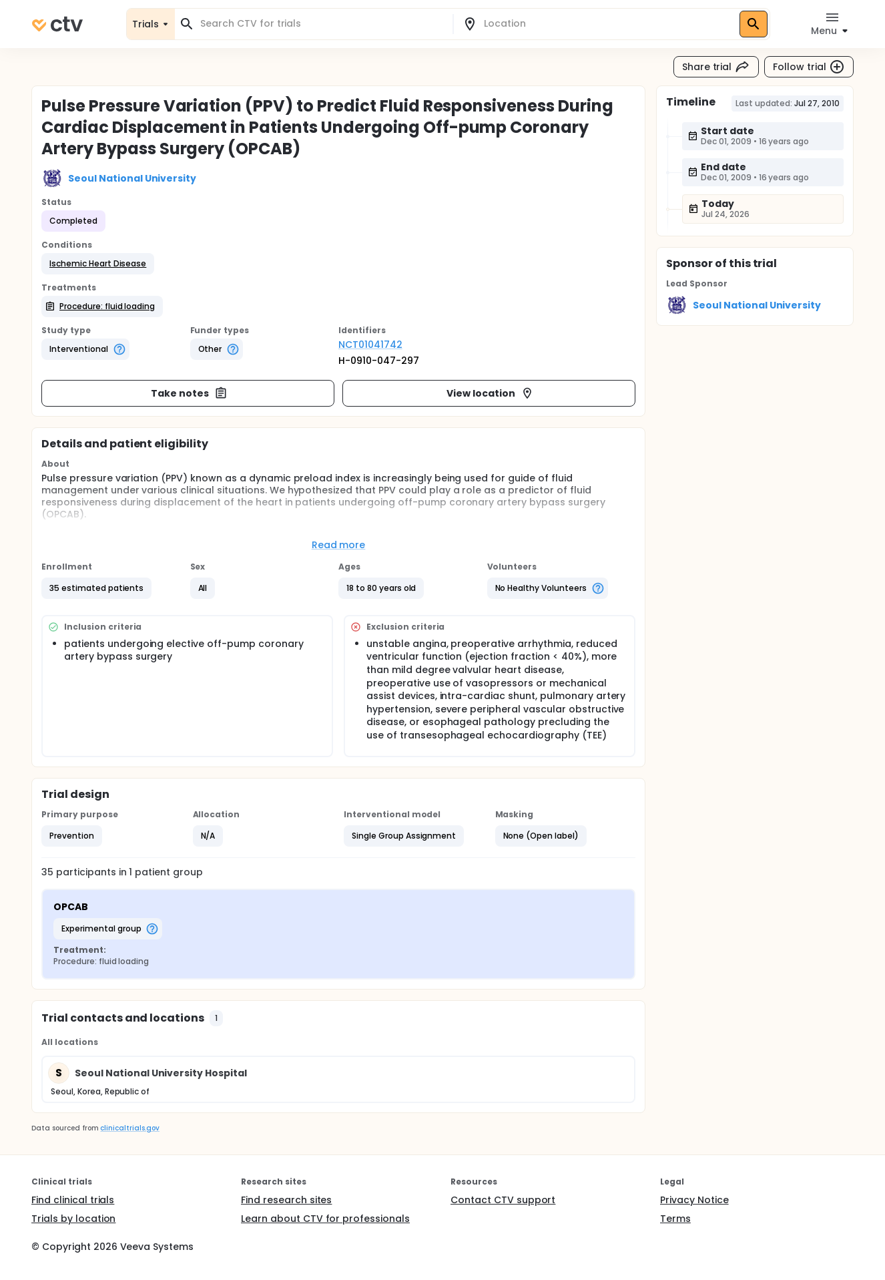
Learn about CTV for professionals (325, 1219)
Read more (339, 545)
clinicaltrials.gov (129, 1128)
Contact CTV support (503, 1200)
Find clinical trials (72, 1200)
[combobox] (321, 23)
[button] (97, 263)
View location (490, 393)
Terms (675, 1219)
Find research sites (286, 1200)
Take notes (189, 393)
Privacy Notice (694, 1200)
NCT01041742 (370, 345)
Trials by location (73, 1219)
